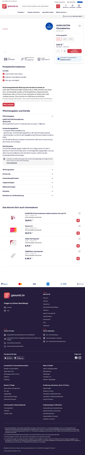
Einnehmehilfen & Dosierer (50, 416)
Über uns (45, 298)
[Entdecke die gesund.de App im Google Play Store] (19, 357)
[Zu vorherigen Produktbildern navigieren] (5, 24)
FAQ (8, 310)
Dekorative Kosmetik (10, 399)
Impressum (46, 325)
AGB (44, 322)
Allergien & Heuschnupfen (11, 368)
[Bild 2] (5, 31)
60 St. (65, 39)
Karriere (45, 301)
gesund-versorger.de (49, 313)
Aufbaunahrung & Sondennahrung (52, 408)
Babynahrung (47, 371)
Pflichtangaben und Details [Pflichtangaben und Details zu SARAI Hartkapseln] (33, 242)
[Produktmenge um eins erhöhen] (65, 51)
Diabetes (6, 377)
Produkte (21, 12)
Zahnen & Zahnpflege (49, 379)
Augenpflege (7, 394)
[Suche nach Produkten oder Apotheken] (58, 6)
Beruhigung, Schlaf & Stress (11, 374)
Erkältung (6, 379)
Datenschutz (46, 319)
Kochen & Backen (48, 399)
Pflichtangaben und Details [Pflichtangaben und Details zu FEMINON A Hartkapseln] (33, 255)
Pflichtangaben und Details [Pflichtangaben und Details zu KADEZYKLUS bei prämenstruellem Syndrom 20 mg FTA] (33, 217)
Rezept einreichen (34, 12)
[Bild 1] (5, 28)
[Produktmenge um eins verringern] (58, 51)
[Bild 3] (5, 34)
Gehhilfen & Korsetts (49, 419)
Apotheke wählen (78, 16)
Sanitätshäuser (47, 316)
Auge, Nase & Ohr (9, 371)
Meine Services (61, 12)
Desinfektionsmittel (48, 413)
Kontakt (9, 307)
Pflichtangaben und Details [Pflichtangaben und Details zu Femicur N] (33, 230)
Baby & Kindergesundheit (50, 368)
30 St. (59, 39)
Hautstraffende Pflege (10, 396)
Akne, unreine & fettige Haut (12, 388)
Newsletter (46, 304)
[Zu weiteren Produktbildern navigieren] (5, 52)
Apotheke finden (48, 12)
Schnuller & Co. (47, 377)
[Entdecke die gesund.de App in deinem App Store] (8, 357)
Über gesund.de (71, 2)
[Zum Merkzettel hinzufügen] (80, 26)
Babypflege (46, 374)
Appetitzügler (47, 388)
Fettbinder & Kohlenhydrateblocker (53, 396)
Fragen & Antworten (60, 2)
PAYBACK (46, 310)
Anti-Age (6, 391)
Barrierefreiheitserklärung (50, 307)
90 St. (71, 39)
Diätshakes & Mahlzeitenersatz (52, 394)
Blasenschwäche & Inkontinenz (52, 411)
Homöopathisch (8, 408)
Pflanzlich (6, 411)
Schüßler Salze (8, 413)
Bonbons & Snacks (48, 391)
